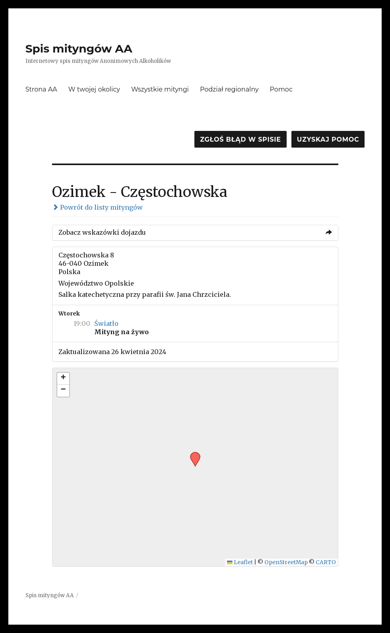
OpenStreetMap (286, 562)
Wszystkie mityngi (160, 89)
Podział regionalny (229, 89)
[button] (192, 454)
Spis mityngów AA (78, 48)
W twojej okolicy (94, 89)
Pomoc (281, 89)
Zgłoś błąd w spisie (240, 139)
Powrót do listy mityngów (97, 207)
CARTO (326, 562)
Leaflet (240, 562)
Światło (106, 323)
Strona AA (41, 89)
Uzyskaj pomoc (328, 139)
